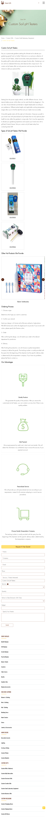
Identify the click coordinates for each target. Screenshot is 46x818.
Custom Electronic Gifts (6, 715)
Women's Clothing (5, 634)
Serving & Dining (5, 685)
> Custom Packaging (7, 798)
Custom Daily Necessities (7, 710)
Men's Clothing (4, 639)
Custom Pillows (4, 690)
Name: (4, 489)
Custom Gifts (9, 38)
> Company (4, 805)
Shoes (2, 659)
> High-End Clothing (7, 789)
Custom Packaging (6, 735)
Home (3, 38)
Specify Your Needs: (8, 548)
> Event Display (5, 795)
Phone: (3, 508)
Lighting (3, 680)
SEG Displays (4, 584)
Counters (3, 604)
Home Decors (4, 669)
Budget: (4, 542)
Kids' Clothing (4, 644)
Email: (4, 501)
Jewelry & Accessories (6, 664)
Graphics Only (4, 619)
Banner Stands (4, 599)
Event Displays (5, 573)
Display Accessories (5, 624)
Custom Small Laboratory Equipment (24, 38)
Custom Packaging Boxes (7, 741)
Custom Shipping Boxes (6, 746)
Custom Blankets (5, 695)
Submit (7, 562)
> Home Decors (5, 802)
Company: (5, 495)
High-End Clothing (6, 629)
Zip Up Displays (4, 589)
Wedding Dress (4, 649)
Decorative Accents (5, 675)
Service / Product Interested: (10, 514)
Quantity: (4, 528)
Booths (3, 614)
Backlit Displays (5, 579)
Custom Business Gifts (6, 730)
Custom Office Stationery (7, 705)
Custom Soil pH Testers (8, 40)
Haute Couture (4, 654)
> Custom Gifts (5, 792)
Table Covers (4, 609)
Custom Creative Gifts (6, 720)
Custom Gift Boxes (5, 751)
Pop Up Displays (5, 594)
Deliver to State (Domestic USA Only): (12, 535)
